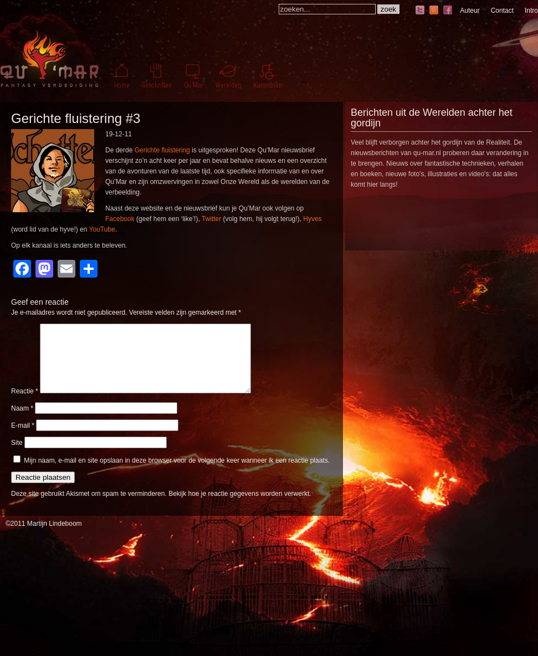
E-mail (22, 439)
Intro (531, 10)
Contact (502, 10)
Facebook (120, 219)
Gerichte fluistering (162, 150)
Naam (22, 422)
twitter (420, 11)
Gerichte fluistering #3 (75, 118)
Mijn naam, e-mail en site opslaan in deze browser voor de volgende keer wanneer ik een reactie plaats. (177, 474)
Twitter (211, 219)
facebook (447, 11)
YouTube (102, 229)
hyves (433, 11)
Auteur (469, 10)
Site (17, 456)
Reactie (24, 404)
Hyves (312, 219)
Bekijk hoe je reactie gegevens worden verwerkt (238, 507)
